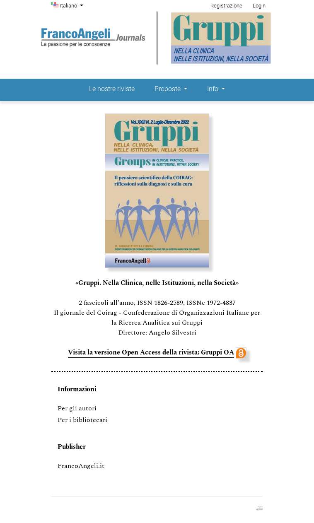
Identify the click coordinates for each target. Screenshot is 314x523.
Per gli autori (77, 408)
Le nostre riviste (112, 89)
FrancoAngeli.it (81, 466)
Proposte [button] (168, 89)
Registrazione (226, 5)
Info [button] (213, 89)
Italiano (72, 5)
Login (259, 5)
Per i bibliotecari (82, 420)
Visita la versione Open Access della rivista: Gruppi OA (151, 352)
